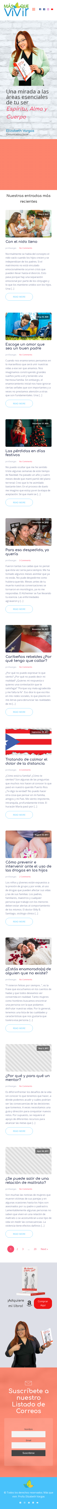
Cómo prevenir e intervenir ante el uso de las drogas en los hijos (28, 866)
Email (28, 1440)
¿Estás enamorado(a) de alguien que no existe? (28, 971)
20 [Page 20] (35, 1249)
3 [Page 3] (23, 1249)
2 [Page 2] (17, 1249)
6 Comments (25, 769)
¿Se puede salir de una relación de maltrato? (27, 1181)
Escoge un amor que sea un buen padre (25, 346)
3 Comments (25, 560)
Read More (19, 296)
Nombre (28, 1429)
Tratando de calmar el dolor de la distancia (26, 761)
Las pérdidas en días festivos (25, 453)
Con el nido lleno (21, 242)
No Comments (25, 248)
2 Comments (25, 876)
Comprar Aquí (43, 1303)
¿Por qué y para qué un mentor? (27, 1078)
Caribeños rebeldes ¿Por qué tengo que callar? (28, 659)
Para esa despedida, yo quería (27, 552)
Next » (44, 1249)
